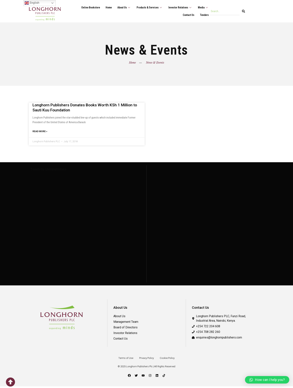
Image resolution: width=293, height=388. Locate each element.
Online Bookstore (84, 7)
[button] (267, 380)
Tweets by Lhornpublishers (48, 171)
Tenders (204, 15)
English (31, 3)
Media (203, 7)
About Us (119, 7)
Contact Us (187, 15)
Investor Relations (179, 7)
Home (103, 7)
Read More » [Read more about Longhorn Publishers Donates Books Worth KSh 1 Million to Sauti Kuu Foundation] (40, 132)
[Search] (243, 11)
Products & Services (147, 7)
